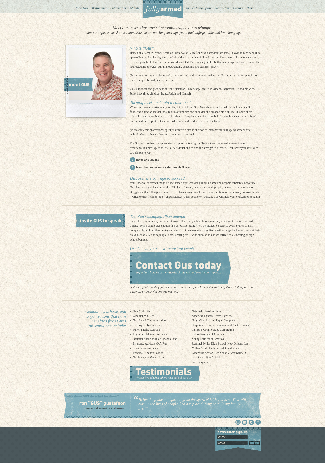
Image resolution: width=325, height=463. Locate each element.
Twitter (251, 422)
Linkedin (244, 422)
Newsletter (222, 6)
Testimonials (100, 6)
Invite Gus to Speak (199, 6)
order (184, 287)
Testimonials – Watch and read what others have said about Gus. (165, 373)
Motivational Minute (125, 6)
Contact (238, 6)
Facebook (258, 422)
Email (238, 422)
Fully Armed (162, 9)
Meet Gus (82, 6)
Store (250, 6)
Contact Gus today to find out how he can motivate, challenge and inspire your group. (180, 268)
